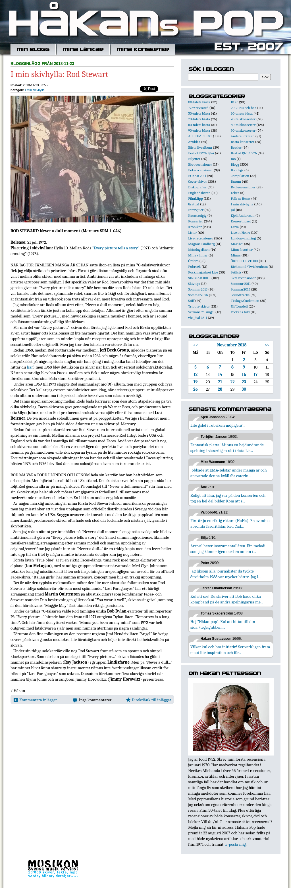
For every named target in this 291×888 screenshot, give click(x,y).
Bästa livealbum (200, 147)
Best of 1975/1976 (244, 153)
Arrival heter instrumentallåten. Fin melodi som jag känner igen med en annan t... (227, 548)
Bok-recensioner (200, 170)
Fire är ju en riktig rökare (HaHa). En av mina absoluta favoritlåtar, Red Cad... (230, 523)
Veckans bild (240, 312)
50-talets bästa (199, 113)
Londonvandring (243, 238)
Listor (192, 232)
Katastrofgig (197, 215)
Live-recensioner (200, 238)
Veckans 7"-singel (201, 312)
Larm (235, 227)
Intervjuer (195, 210)
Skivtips (194, 283)
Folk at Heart (240, 198)
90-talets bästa (199, 130)
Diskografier (197, 187)
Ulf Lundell (239, 306)
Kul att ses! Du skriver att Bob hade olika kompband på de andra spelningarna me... (226, 599)
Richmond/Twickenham (249, 266)
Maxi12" (237, 244)
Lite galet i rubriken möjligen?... (217, 425)
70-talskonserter (243, 119)
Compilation (240, 176)
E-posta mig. (235, 844)
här (30, 367)
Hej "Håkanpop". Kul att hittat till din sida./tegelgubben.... (222, 624)
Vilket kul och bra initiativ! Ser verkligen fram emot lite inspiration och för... (230, 649)
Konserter (195, 221)
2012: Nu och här (243, 108)
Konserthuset (241, 221)
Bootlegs (237, 170)
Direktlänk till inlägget (148, 699)
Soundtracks (240, 295)
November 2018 (232, 345)
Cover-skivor (197, 181)
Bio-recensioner (200, 164)
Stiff (191, 300)
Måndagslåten (199, 249)
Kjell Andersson (243, 215)
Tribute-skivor (199, 306)
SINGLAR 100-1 (199, 278)
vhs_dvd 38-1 (197, 317)
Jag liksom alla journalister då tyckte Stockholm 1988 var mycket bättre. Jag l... (225, 574)
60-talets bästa (242, 113)
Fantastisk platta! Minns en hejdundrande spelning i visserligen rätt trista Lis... (227, 447)
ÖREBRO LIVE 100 (244, 261)
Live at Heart (240, 232)
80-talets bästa (199, 125)
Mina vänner (198, 255)
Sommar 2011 (241, 283)
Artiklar (194, 142)
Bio (233, 159)
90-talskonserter (243, 130)
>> (267, 345)
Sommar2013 (197, 289)
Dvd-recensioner (243, 187)
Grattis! (193, 204)
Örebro (193, 261)
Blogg (235, 164)
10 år (234, 102)
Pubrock (194, 266)
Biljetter (194, 159)
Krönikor (195, 227)
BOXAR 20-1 (197, 176)
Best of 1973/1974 (201, 153)
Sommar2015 (240, 289)
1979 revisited (198, 108)
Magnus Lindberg (201, 244)
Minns (236, 255)
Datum (236, 181)
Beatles (236, 147)
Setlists (236, 272)
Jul (233, 210)
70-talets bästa (199, 119)
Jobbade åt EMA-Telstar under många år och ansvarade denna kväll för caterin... (228, 473)
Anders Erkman (242, 136)
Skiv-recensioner (243, 278)
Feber (235, 193)
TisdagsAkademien (245, 300)
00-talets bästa (199, 102)
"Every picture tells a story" (115, 248)
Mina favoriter (242, 249)
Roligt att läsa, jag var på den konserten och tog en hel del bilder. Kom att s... (227, 498)
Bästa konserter (242, 142)
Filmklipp (195, 198)
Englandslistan (199, 193)
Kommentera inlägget (35, 699)
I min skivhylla (34, 90)
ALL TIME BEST (200, 136)
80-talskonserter (243, 125)
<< (195, 345)
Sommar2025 (198, 295)
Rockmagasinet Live (203, 272)
